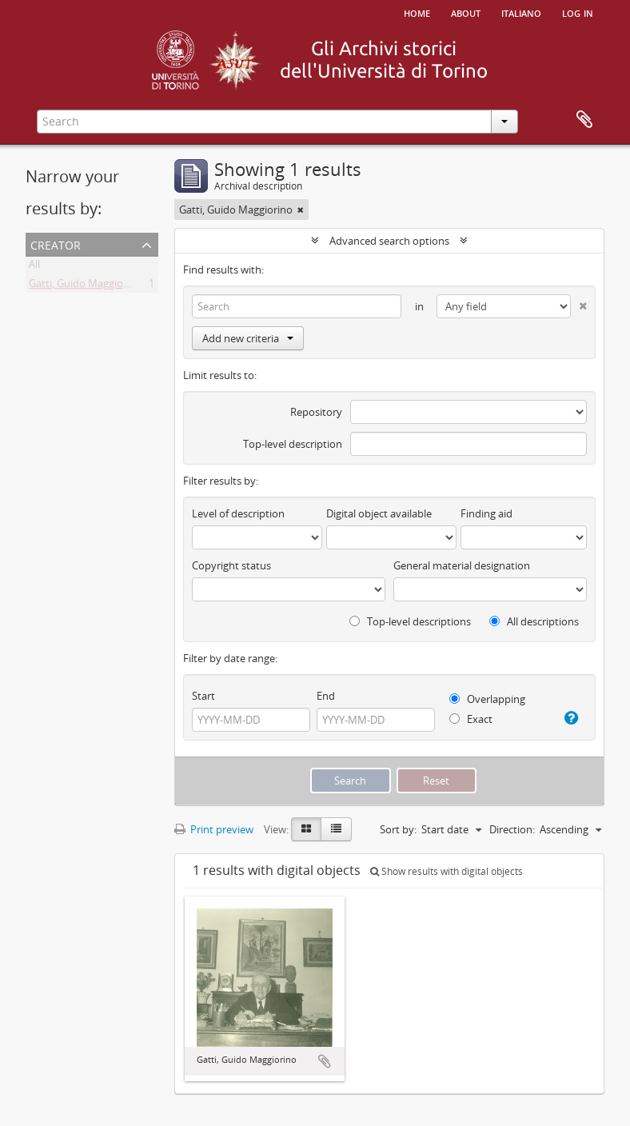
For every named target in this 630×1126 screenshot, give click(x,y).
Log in (577, 12)
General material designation (461, 565)
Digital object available (379, 513)
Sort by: (398, 829)
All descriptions (534, 621)
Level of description (238, 513)
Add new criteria (247, 338)
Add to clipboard (325, 1061)
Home (417, 12)
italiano (521, 12)
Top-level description (292, 444)
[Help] (570, 718)
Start (203, 696)
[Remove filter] (300, 210)
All (34, 267)
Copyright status (231, 565)
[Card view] (306, 829)
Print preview (213, 829)
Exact (470, 719)
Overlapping (487, 699)
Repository (316, 412)
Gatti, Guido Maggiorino (85, 286)
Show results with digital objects (446, 871)
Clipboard (584, 120)
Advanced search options (389, 241)
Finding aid (486, 513)
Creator (55, 243)
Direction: (512, 829)
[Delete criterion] (579, 302)
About (465, 12)
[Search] (296, 306)
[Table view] (336, 829)
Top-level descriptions (410, 621)
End (326, 696)
